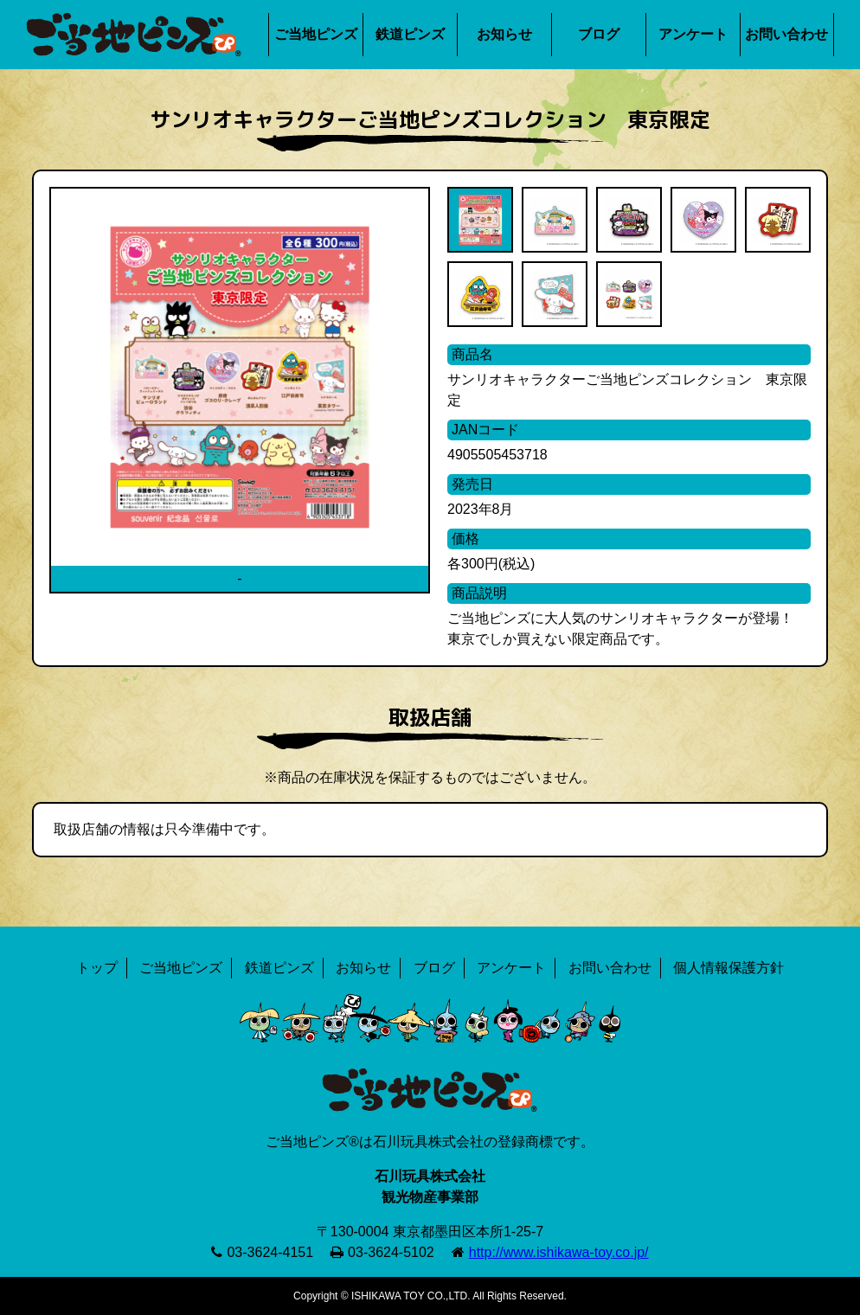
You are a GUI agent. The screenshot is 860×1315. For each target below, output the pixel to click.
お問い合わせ (786, 34)
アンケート (693, 34)
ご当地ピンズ (315, 34)
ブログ (598, 34)
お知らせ (504, 34)
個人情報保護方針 (728, 967)
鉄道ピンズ (410, 34)
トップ (97, 967)
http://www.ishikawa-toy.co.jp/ (559, 1252)
